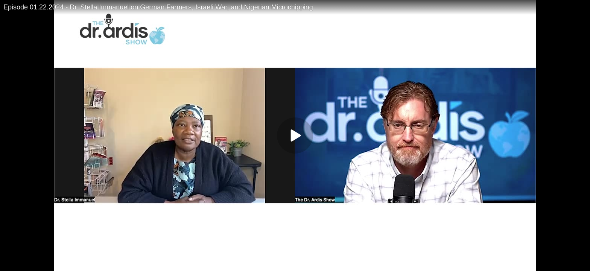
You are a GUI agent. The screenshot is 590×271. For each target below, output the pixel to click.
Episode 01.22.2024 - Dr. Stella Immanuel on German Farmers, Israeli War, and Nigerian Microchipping (158, 7)
